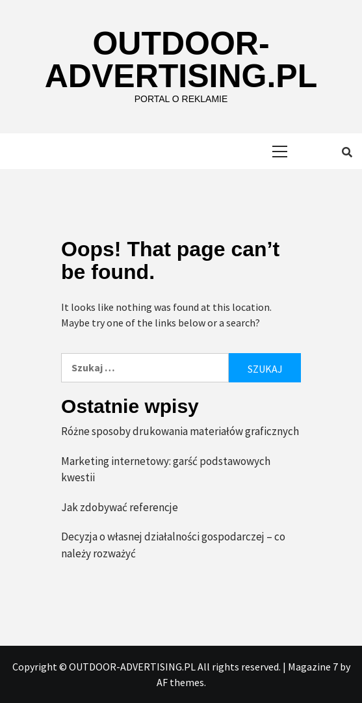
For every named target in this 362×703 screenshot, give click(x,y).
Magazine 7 (313, 666)
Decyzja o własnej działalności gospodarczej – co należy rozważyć (173, 545)
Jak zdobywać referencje (119, 507)
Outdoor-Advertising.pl (181, 59)
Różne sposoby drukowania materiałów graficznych (180, 431)
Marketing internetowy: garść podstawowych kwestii (165, 469)
